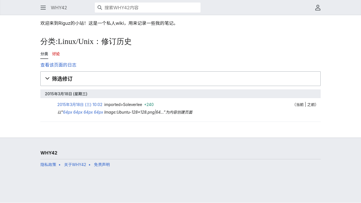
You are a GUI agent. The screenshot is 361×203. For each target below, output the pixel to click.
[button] (43, 7)
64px (67, 112)
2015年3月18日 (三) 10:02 (79, 104)
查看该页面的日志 (58, 65)
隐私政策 (48, 164)
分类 (44, 54)
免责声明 (102, 164)
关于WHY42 (75, 164)
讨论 (56, 54)
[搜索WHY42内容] (148, 8)
